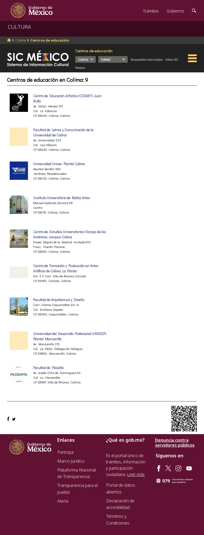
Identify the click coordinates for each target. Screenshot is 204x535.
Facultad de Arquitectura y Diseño (58, 299)
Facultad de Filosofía (48, 367)
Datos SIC (172, 59)
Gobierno (175, 11)
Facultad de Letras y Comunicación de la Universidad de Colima (63, 132)
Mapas (80, 67)
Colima (20, 40)
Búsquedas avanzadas (147, 59)
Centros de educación (49, 40)
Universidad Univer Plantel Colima (59, 164)
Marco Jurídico (70, 461)
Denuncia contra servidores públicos (175, 442)
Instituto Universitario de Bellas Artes (61, 197)
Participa (65, 452)
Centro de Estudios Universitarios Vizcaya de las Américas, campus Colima (69, 234)
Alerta (62, 501)
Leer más (136, 474)
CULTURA (19, 26)
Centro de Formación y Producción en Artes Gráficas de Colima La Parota (65, 268)
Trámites (151, 11)
